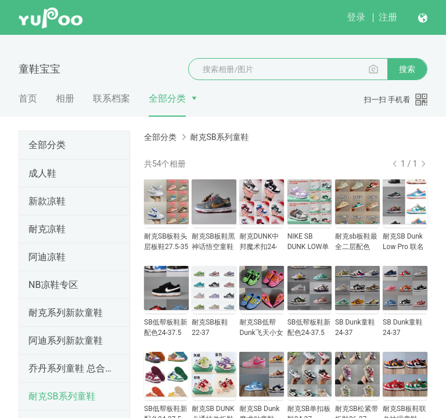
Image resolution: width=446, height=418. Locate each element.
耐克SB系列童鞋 (61, 396)
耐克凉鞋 (47, 229)
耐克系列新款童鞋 (65, 312)
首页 (28, 98)
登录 (356, 17)
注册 (388, 17)
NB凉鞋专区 (53, 284)
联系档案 (111, 98)
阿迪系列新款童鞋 (65, 340)
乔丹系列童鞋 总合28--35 (72, 368)
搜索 (407, 69)
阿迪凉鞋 (47, 256)
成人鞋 (42, 173)
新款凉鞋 (47, 201)
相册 (65, 98)
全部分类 (167, 98)
